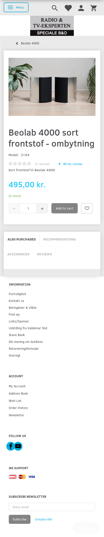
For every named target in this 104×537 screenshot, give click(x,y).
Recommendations (59, 239)
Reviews (44, 254)
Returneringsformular (24, 348)
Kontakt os (16, 300)
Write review (72, 163)
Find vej (14, 314)
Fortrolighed (17, 294)
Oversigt (14, 355)
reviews (42, 163)
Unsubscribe (43, 519)
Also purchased (22, 239)
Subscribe (20, 519)
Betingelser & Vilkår (23, 307)
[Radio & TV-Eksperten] (52, 26)
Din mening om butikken (26, 341)
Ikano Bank (17, 335)
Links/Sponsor (19, 321)
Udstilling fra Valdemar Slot (28, 328)
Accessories (18, 254)
